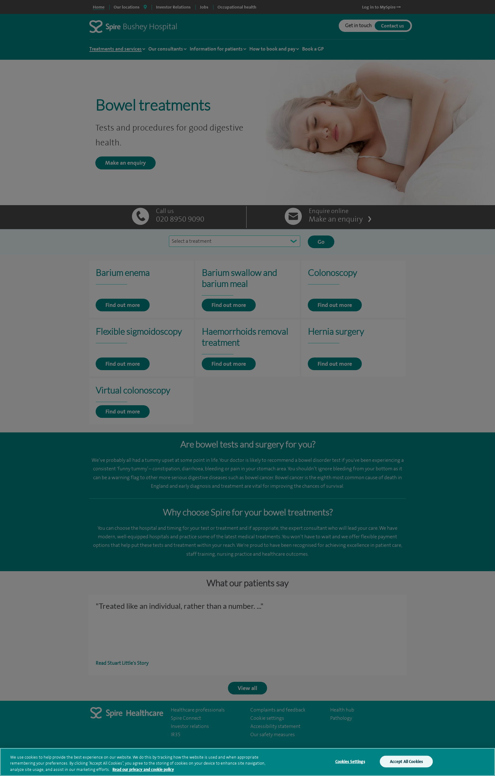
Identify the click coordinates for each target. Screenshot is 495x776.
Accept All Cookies (406, 765)
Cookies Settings (350, 765)
